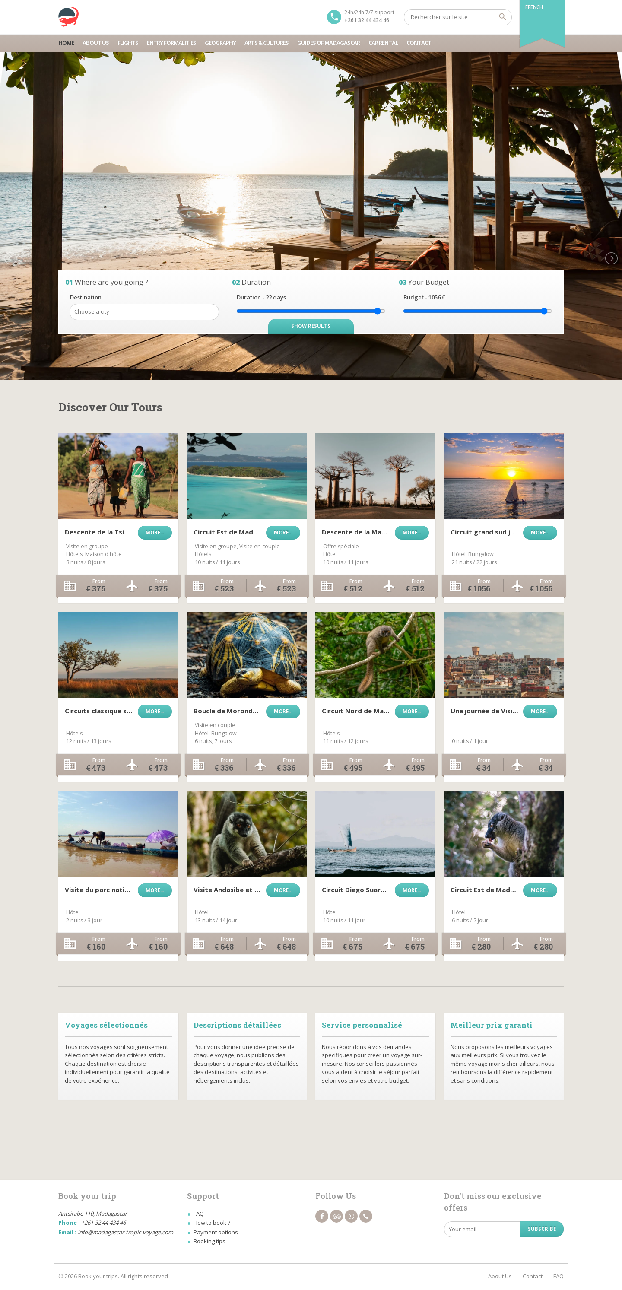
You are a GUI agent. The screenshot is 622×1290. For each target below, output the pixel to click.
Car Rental (383, 43)
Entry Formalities (171, 43)
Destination (86, 297)
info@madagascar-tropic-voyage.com (125, 1232)
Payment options (216, 1232)
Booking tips (209, 1241)
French (534, 7)
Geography (220, 43)
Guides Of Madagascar (328, 43)
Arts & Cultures (266, 43)
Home (66, 43)
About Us (96, 43)
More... (155, 532)
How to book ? (212, 1222)
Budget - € (424, 297)
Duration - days (261, 297)
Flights (127, 43)
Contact (418, 43)
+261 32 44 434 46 (366, 20)
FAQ (199, 1213)
